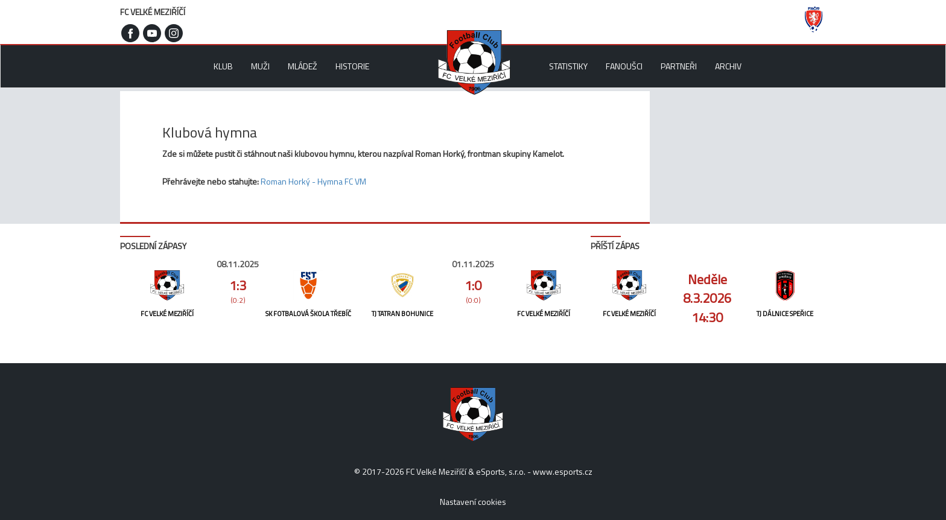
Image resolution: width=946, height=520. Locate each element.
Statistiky (568, 66)
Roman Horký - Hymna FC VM (313, 181)
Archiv (728, 66)
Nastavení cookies (473, 501)
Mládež (302, 66)
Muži (260, 66)
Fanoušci (624, 66)
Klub (223, 66)
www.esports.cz (562, 471)
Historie (352, 66)
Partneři (679, 66)
